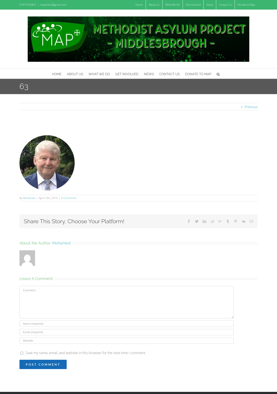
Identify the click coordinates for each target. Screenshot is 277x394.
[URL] (126, 340)
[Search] (218, 73)
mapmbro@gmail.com (53, 5)
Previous (251, 106)
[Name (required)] (126, 324)
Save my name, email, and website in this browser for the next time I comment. (86, 352)
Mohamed (29, 198)
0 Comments (68, 198)
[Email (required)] (126, 332)
